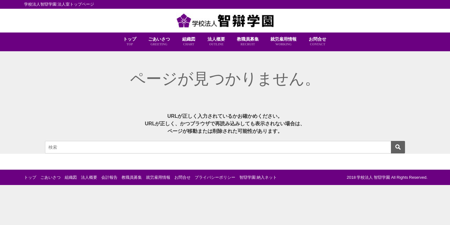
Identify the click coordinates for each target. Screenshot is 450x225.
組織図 (189, 42)
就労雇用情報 (283, 42)
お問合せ (317, 42)
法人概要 (216, 42)
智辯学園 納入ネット (258, 177)
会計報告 (109, 177)
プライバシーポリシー (215, 177)
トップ (129, 42)
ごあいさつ (159, 42)
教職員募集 (248, 42)
